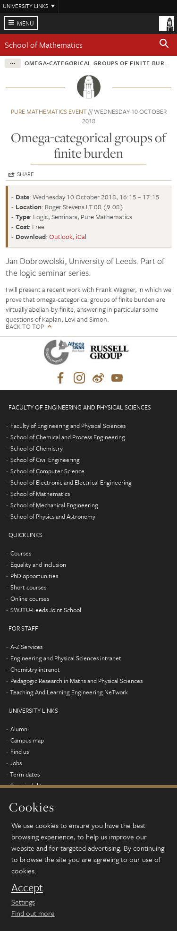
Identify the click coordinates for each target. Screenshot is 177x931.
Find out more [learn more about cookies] (33, 913)
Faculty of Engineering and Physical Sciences (68, 425)
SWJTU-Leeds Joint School (45, 610)
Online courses (29, 598)
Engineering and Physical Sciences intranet (65, 658)
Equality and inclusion (38, 564)
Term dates (25, 774)
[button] (164, 44)
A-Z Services (26, 646)
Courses (20, 553)
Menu (25, 23)
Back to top (25, 326)
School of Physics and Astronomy (52, 516)
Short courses (28, 587)
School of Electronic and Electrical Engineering (71, 482)
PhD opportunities (34, 576)
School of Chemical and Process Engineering (67, 437)
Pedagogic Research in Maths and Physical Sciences (76, 680)
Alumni (19, 729)
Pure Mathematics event (49, 111)
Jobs (16, 763)
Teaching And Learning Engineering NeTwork (69, 692)
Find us (19, 751)
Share (25, 174)
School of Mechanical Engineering (54, 505)
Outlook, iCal (67, 236)
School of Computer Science (47, 471)
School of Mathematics (44, 45)
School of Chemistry (36, 448)
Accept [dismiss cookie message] (27, 887)
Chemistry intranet (35, 669)
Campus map (27, 740)
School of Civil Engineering (45, 459)
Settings (23, 902)
